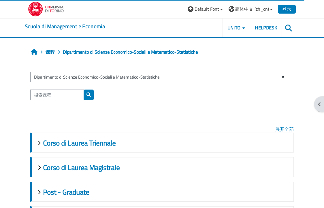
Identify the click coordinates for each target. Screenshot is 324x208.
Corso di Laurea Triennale (79, 143)
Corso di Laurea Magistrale (81, 167)
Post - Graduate (66, 192)
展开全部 (284, 129)
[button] (206, 9)
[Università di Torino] (46, 8)
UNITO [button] (234, 27)
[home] (65, 26)
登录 (286, 8)
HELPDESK (266, 27)
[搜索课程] (57, 95)
